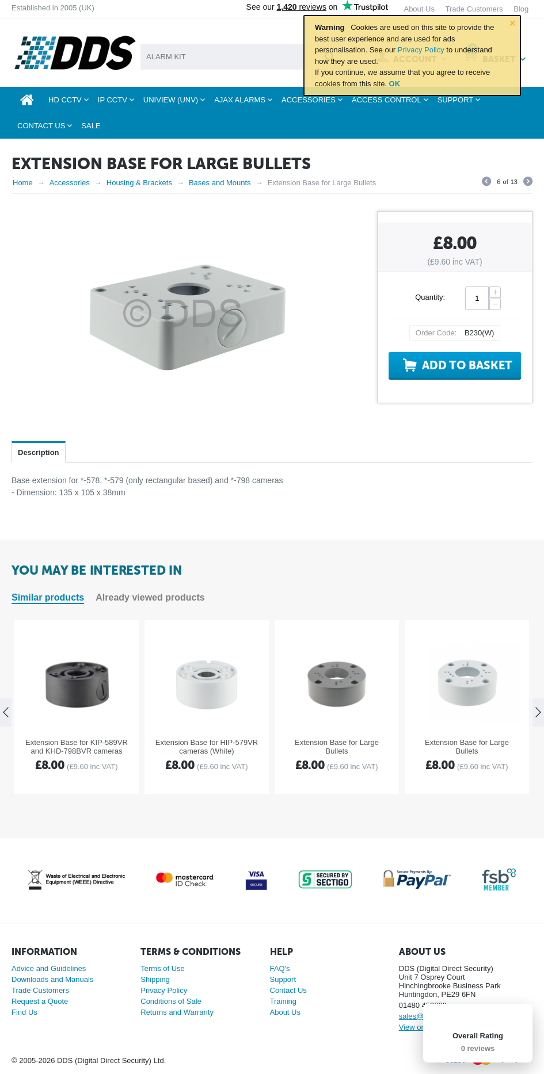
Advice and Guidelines (49, 968)
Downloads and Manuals (52, 979)
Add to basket (467, 365)
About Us (285, 1012)
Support (283, 979)
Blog (520, 9)
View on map (420, 1027)
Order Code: (436, 332)
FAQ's (280, 968)
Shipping (155, 979)
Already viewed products (150, 597)
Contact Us (288, 990)
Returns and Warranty (177, 1012)
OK (395, 83)
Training (283, 1001)
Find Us (24, 1012)
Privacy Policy (421, 49)
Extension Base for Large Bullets (337, 746)
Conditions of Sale (170, 1001)
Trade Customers (40, 990)
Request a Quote (40, 1001)
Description (38, 452)
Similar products (48, 597)
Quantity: (430, 297)
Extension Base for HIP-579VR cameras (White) (206, 746)
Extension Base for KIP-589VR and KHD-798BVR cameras (76, 746)
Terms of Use (162, 968)
